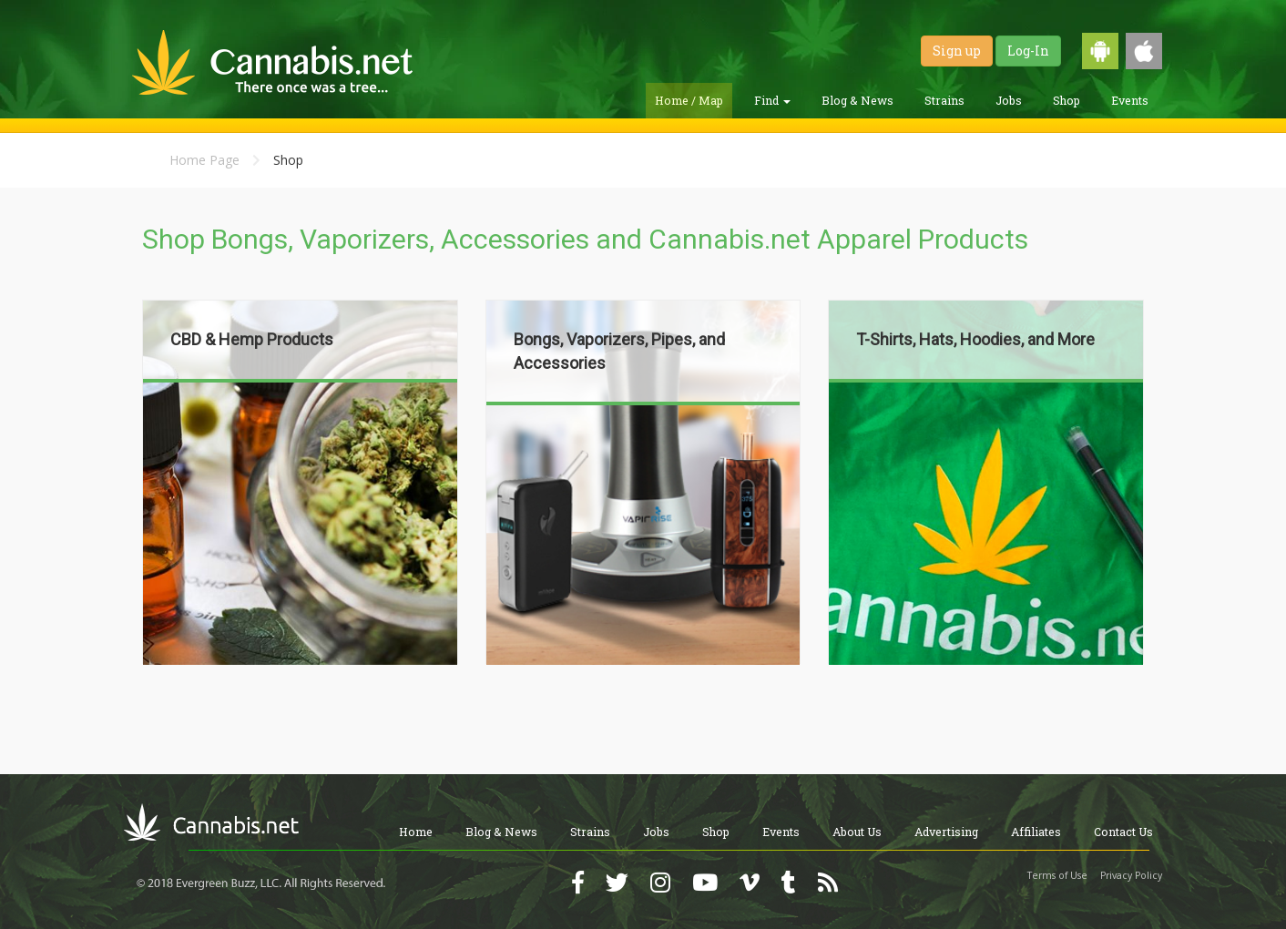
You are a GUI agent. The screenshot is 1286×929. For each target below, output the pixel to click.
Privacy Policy (1131, 875)
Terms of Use (1057, 875)
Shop (1066, 100)
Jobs (1008, 100)
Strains (944, 100)
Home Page (204, 159)
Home (416, 831)
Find (772, 100)
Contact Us (1123, 831)
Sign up (957, 50)
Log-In (1028, 50)
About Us (857, 831)
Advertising (946, 831)
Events (1129, 100)
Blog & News (857, 100)
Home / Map (689, 100)
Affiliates (1036, 831)
